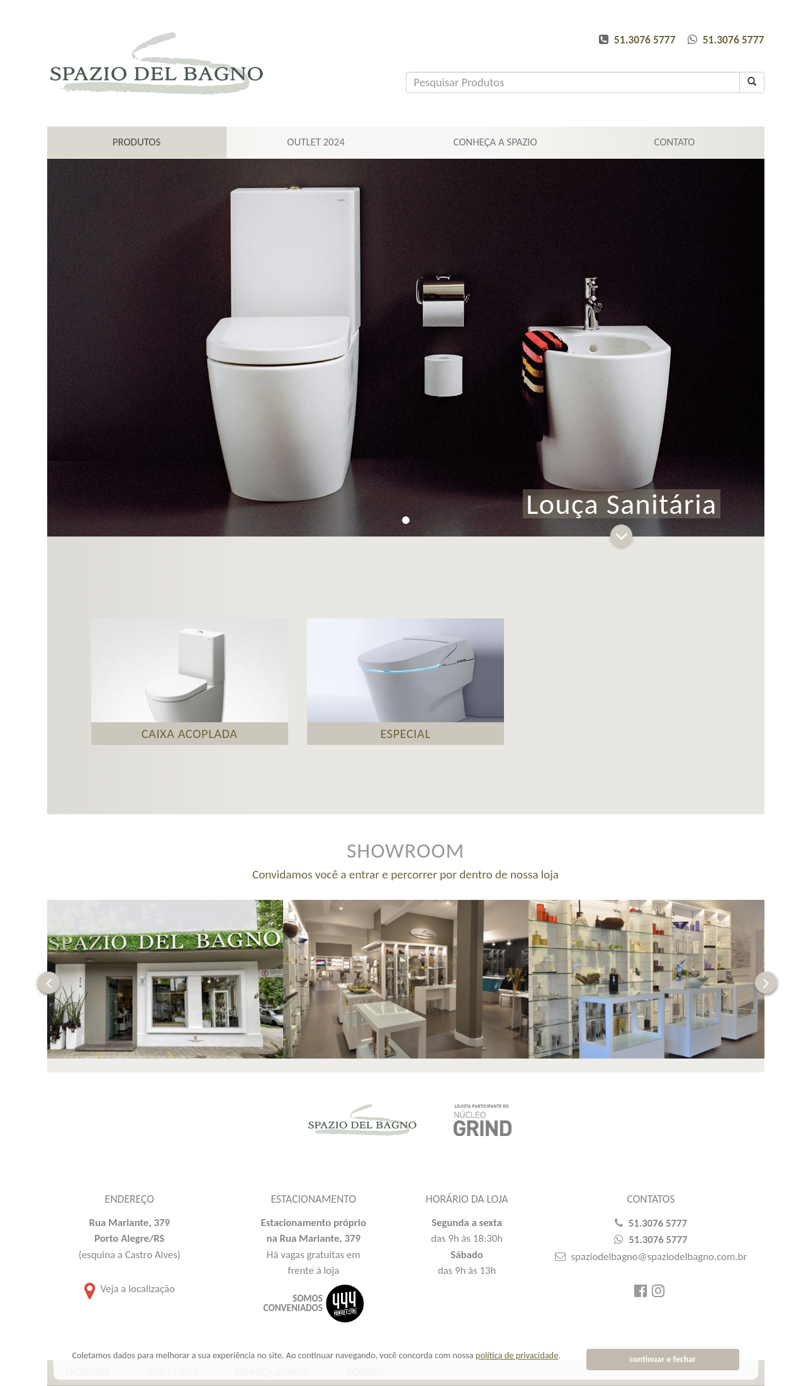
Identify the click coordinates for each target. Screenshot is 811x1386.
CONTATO (674, 142)
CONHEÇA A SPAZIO (495, 142)
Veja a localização (129, 1297)
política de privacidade (517, 1355)
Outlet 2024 (315, 142)
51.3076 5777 (645, 40)
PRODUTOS (136, 142)
